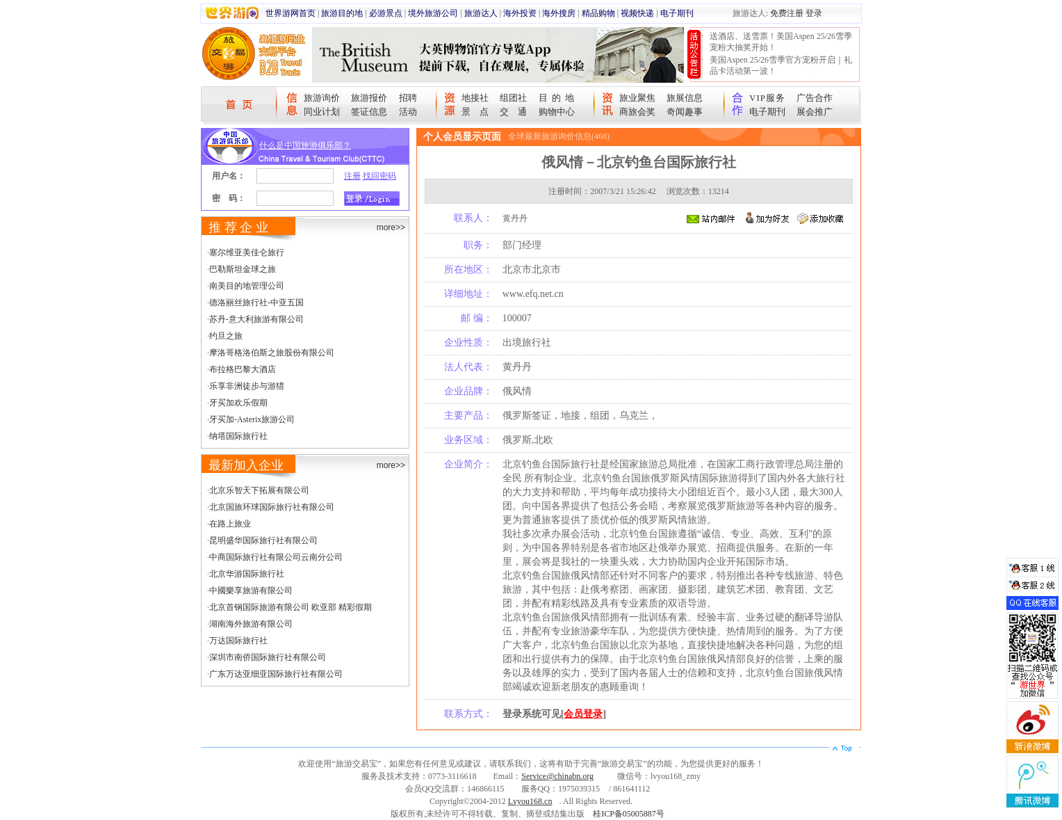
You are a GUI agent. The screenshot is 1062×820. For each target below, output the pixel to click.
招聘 (408, 98)
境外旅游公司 (433, 13)
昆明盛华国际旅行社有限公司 (263, 540)
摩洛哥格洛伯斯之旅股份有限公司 (271, 352)
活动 (408, 111)
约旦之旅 (226, 336)
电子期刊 (677, 13)
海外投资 (520, 13)
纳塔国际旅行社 (238, 436)
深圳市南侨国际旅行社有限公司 (267, 657)
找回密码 (379, 176)
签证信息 (369, 111)
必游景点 (385, 13)
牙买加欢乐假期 (238, 403)
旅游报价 (369, 98)
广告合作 (814, 98)
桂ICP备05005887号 (628, 814)
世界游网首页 (291, 13)
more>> (391, 227)
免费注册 (786, 13)
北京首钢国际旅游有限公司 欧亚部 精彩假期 (290, 607)
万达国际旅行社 (238, 640)
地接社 (475, 98)
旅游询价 (322, 98)
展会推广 (814, 111)
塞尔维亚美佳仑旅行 (246, 252)
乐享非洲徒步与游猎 (246, 386)
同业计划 (322, 111)
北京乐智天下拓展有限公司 (259, 490)
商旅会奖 (637, 111)
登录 (814, 13)
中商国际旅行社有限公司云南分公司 (276, 557)
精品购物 (598, 13)
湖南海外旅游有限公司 (251, 624)
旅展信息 (685, 98)
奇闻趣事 (685, 111)
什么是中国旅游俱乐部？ (305, 145)
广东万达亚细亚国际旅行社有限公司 (276, 674)
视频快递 (637, 13)
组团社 (513, 98)
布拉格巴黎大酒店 (242, 369)
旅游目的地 (342, 13)
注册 (352, 176)
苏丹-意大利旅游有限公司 (256, 319)
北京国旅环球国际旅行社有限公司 (271, 507)
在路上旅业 (230, 524)
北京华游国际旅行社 (246, 574)
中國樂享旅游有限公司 (251, 590)
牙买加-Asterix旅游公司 (252, 419)
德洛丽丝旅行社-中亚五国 (256, 302)
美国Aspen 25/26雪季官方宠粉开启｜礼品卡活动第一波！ (781, 65)
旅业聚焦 (637, 98)
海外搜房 (558, 13)
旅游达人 (481, 13)
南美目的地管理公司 (246, 286)
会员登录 (583, 714)
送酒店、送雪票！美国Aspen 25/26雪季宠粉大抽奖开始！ (781, 41)
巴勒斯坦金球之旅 (242, 269)
